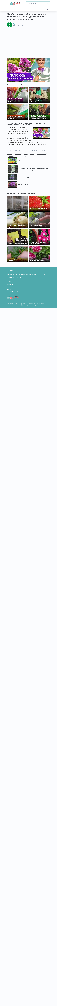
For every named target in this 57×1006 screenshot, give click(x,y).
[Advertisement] (28, 40)
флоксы (27, 156)
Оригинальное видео (13, 150)
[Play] (28, 70)
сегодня (10, 154)
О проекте (10, 284)
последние (19, 154)
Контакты (10, 289)
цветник (21, 156)
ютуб (27, 154)
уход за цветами (42, 154)
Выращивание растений (38, 150)
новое (33, 154)
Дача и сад (25, 150)
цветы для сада (12, 156)
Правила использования (14, 286)
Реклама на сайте (12, 288)
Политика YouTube (12, 291)
